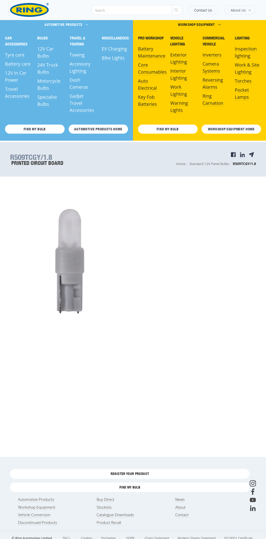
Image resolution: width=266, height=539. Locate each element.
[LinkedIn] (253, 508)
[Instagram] (253, 483)
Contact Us (203, 10)
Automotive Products (66, 25)
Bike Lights (113, 58)
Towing (77, 55)
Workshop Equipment (199, 25)
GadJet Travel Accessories (82, 103)
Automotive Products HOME (98, 129)
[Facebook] (253, 492)
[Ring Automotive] (41, 10)
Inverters (212, 55)
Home (181, 163)
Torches (243, 81)
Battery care (18, 64)
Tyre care (14, 55)
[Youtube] (253, 500)
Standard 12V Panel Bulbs (209, 163)
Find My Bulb (35, 129)
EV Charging (114, 49)
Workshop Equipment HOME (231, 129)
